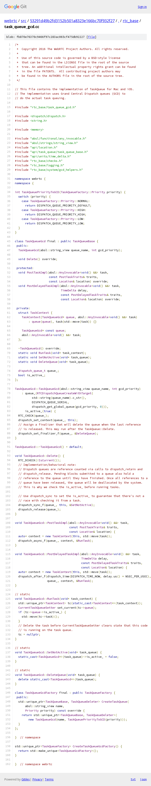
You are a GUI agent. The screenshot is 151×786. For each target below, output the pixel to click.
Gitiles (25, 779)
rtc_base (130, 20)
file (91, 37)
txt (133, 779)
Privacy (37, 779)
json (143, 779)
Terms (49, 779)
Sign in (142, 7)
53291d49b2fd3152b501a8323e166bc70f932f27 (72, 20)
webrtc (10, 20)
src (23, 20)
